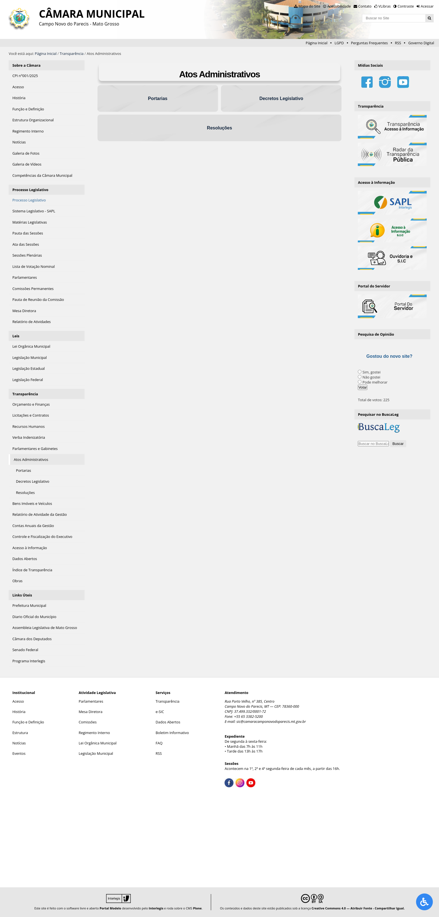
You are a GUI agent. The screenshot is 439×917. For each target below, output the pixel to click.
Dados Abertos (168, 722)
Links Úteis (22, 595)
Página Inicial (317, 42)
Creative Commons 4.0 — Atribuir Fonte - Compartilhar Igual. (358, 908)
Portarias (157, 98)
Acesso (18, 701)
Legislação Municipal (96, 753)
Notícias (19, 743)
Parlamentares (91, 701)
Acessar (427, 6)
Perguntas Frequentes (369, 42)
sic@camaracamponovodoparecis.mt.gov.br (271, 721)
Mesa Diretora (90, 711)
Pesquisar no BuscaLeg (378, 414)
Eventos (18, 753)
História (18, 711)
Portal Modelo (110, 908)
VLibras (385, 6)
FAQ (159, 743)
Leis (15, 335)
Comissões (88, 722)
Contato (365, 6)
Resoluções (219, 128)
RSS (398, 42)
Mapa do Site (309, 6)
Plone (197, 908)
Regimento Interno (94, 732)
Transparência (71, 53)
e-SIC (160, 711)
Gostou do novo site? (389, 356)
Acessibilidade (339, 6)
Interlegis (156, 908)
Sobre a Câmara (26, 65)
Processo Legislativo (30, 189)
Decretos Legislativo (281, 98)
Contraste (406, 6)
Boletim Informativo (172, 732)
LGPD (339, 42)
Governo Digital (421, 42)
